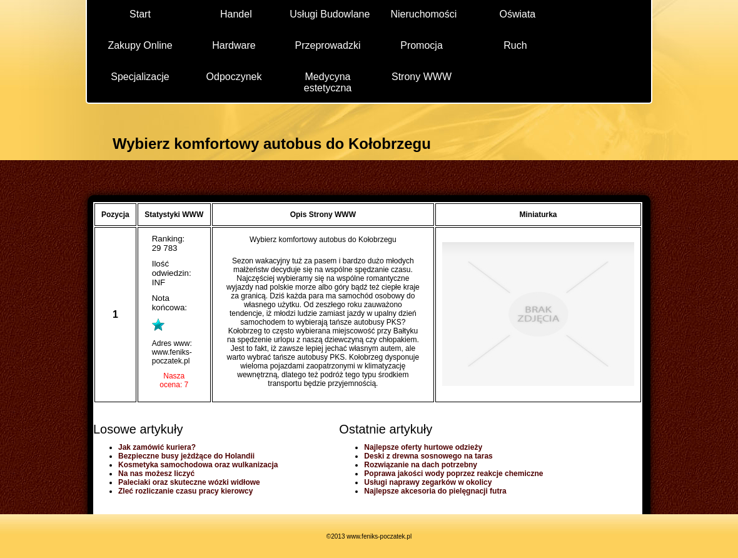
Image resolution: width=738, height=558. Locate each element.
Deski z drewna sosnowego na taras (428, 456)
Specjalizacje (140, 76)
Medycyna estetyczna (327, 81)
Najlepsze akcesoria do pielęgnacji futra (435, 491)
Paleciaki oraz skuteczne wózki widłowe (189, 482)
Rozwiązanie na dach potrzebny (420, 464)
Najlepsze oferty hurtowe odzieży (423, 447)
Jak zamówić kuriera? (157, 447)
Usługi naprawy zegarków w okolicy (428, 482)
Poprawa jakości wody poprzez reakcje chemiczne (453, 473)
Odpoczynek (234, 76)
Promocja (421, 45)
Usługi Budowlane (330, 14)
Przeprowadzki (328, 45)
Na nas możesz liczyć (156, 473)
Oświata (517, 14)
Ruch (515, 45)
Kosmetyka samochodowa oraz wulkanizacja (198, 464)
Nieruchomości (423, 14)
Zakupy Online (140, 45)
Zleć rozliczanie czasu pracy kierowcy (185, 491)
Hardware (233, 45)
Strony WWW (422, 76)
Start (140, 14)
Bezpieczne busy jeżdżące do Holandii (186, 456)
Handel (236, 14)
